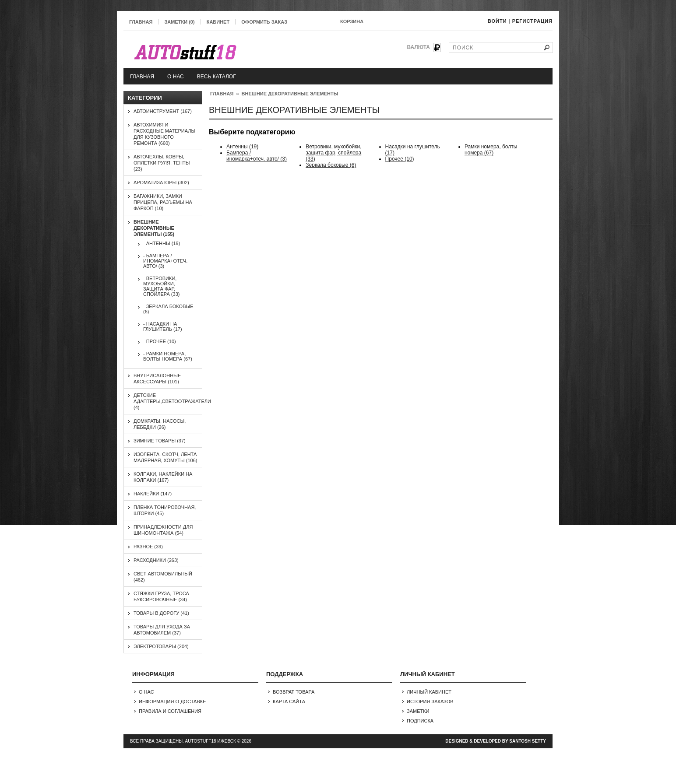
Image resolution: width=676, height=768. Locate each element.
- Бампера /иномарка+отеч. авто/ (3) (165, 261)
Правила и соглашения (170, 711)
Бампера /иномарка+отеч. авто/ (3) (256, 156)
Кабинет (218, 22)
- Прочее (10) (159, 341)
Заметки (418, 711)
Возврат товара (293, 691)
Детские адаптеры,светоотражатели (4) (172, 401)
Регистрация (532, 21)
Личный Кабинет (429, 691)
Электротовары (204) (161, 646)
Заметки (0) (179, 22)
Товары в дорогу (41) (161, 613)
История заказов (430, 701)
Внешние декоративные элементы (290, 93)
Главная (140, 22)
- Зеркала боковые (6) (168, 309)
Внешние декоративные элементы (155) (154, 228)
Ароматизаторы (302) (161, 182)
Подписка (420, 720)
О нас (175, 77)
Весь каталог (216, 77)
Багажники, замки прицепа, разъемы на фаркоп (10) (163, 202)
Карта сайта (289, 701)
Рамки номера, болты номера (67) (491, 150)
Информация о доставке (172, 701)
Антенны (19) (242, 147)
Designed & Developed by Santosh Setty (495, 741)
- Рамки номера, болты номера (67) (167, 356)
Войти (497, 21)
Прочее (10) (399, 159)
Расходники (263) (156, 560)
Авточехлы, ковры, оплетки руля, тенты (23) (162, 163)
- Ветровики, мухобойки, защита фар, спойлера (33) (161, 286)
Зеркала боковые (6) (331, 165)
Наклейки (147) (153, 493)
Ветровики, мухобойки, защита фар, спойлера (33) (333, 153)
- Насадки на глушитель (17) (162, 326)
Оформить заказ (264, 22)
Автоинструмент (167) (163, 111)
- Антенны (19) (161, 243)
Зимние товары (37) (160, 440)
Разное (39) (148, 546)
